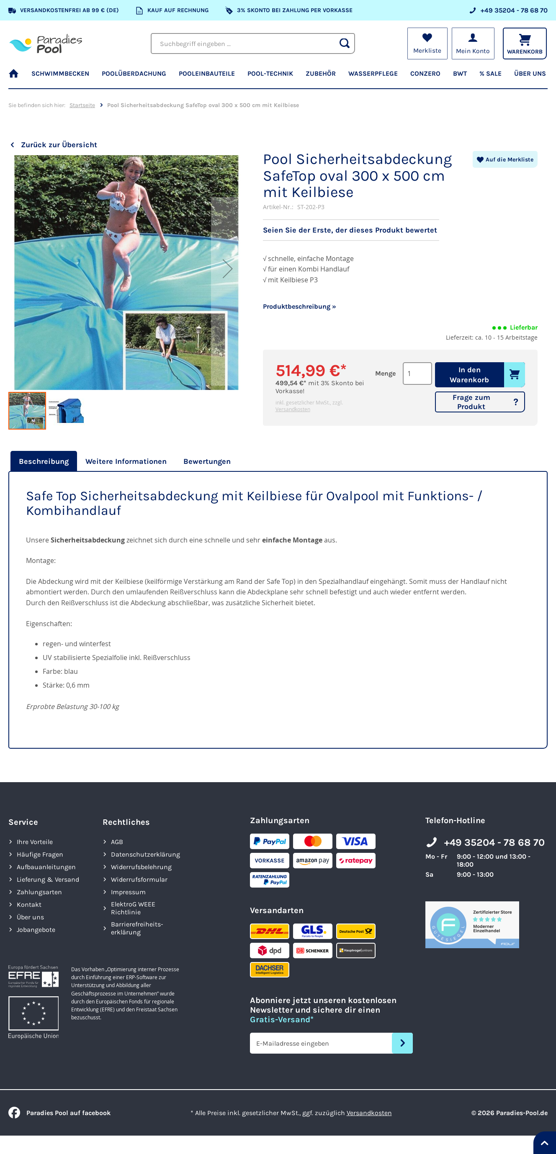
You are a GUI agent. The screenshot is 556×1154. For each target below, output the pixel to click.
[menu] (278, 77)
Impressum (128, 892)
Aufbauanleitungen (46, 867)
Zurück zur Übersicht (59, 144)
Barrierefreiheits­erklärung (137, 928)
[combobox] (253, 43)
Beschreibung (44, 461)
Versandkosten (292, 409)
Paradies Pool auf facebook (59, 1113)
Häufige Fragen (40, 854)
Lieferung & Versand (48, 879)
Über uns (30, 917)
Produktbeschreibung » (299, 306)
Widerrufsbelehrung (141, 867)
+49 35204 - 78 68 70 (494, 842)
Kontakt (29, 904)
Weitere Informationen (126, 461)
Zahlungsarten (39, 892)
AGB (117, 842)
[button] (228, 291)
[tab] (42, 461)
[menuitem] (16, 77)
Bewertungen (207, 461)
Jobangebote (36, 930)
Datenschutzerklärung (145, 854)
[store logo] (45, 43)
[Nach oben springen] (544, 1142)
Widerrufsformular (139, 879)
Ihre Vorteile (35, 842)
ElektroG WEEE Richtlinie (133, 908)
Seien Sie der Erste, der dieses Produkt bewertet (350, 230)
